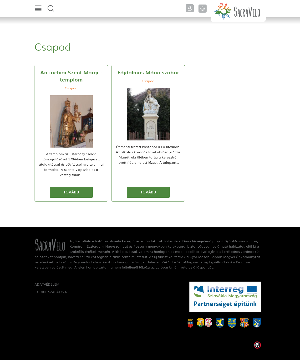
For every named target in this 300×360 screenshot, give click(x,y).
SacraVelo (238, 11)
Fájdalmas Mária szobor (148, 72)
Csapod (71, 88)
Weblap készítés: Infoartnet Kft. (257, 345)
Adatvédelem (47, 284)
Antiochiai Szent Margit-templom (71, 75)
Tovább (71, 192)
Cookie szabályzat (52, 291)
